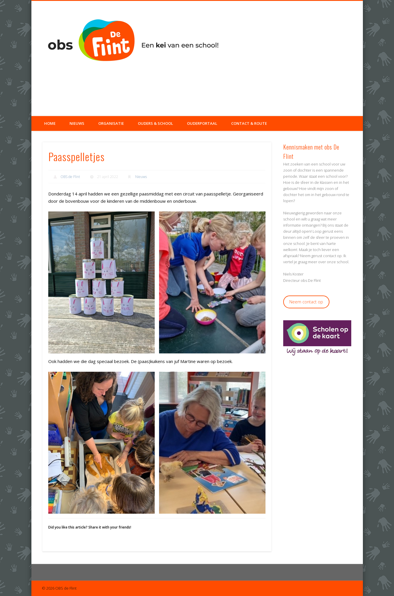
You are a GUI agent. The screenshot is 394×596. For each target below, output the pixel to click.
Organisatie (111, 123)
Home (50, 123)
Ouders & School (155, 123)
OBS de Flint (70, 176)
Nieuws (76, 123)
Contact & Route (249, 123)
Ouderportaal (202, 123)
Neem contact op (306, 302)
